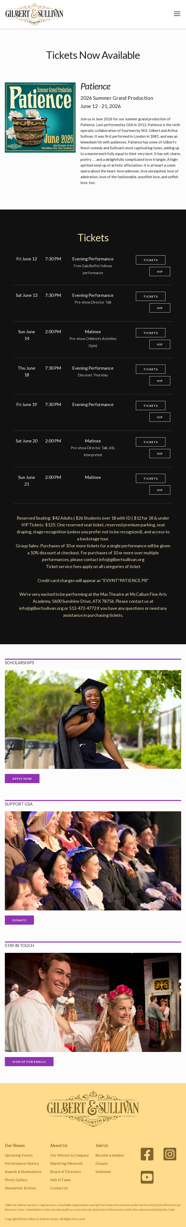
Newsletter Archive (20, 1188)
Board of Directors (65, 1171)
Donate (19, 920)
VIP (160, 271)
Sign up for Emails (29, 1062)
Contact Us (59, 1188)
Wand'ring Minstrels (66, 1163)
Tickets (150, 260)
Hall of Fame (60, 1180)
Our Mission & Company (69, 1155)
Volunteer (103, 1171)
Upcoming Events (19, 1155)
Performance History (22, 1163)
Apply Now (22, 778)
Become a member (109, 1155)
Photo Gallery (16, 1180)
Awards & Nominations (23, 1171)
